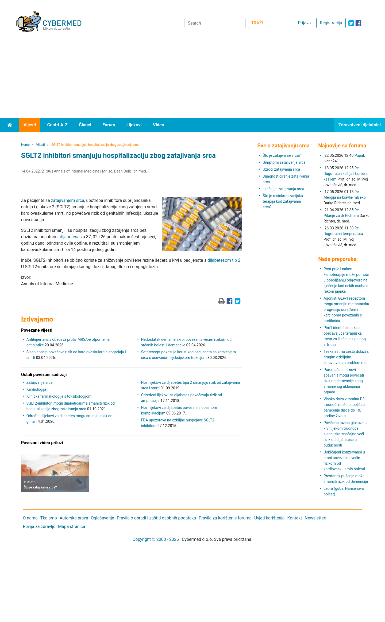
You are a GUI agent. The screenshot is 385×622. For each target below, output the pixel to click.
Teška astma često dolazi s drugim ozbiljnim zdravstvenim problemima (346, 357)
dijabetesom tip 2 (223, 260)
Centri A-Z (57, 124)
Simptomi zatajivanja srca (284, 162)
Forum (108, 124)
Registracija (331, 22)
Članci (85, 124)
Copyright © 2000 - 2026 (156, 539)
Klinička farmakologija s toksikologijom (59, 396)
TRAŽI (257, 22)
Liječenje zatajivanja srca (283, 189)
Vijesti (30, 124)
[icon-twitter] (351, 23)
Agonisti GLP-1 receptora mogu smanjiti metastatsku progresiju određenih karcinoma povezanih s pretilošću (346, 309)
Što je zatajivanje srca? (282, 155)
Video (158, 124)
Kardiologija (36, 389)
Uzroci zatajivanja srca (281, 169)
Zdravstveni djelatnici (359, 124)
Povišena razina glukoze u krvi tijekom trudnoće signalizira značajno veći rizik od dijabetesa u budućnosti (345, 434)
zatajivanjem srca (67, 200)
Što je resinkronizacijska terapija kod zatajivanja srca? (283, 201)
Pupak (360, 155)
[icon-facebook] (358, 23)
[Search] (215, 23)
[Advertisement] (192, 78)
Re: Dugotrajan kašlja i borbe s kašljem (346, 173)
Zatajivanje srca (39, 382)
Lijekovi (134, 124)
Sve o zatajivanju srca (283, 145)
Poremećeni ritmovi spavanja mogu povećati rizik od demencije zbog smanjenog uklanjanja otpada (344, 380)
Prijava (304, 22)
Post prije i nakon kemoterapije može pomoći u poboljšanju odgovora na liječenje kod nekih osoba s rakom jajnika (346, 280)
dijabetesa (70, 236)
